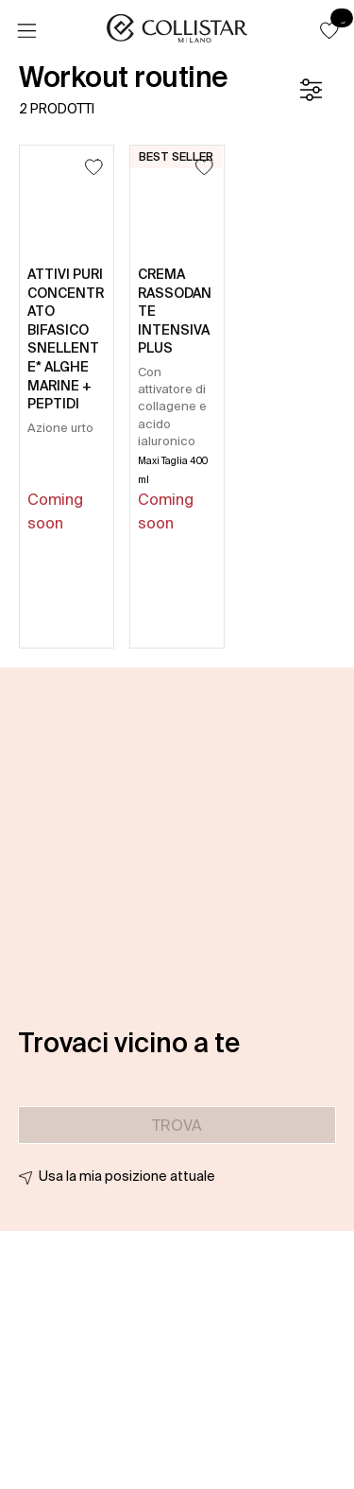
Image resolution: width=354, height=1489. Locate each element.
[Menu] (26, 31)
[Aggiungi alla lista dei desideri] (94, 167)
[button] (329, 30)
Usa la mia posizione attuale (127, 1176)
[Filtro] (310, 89)
